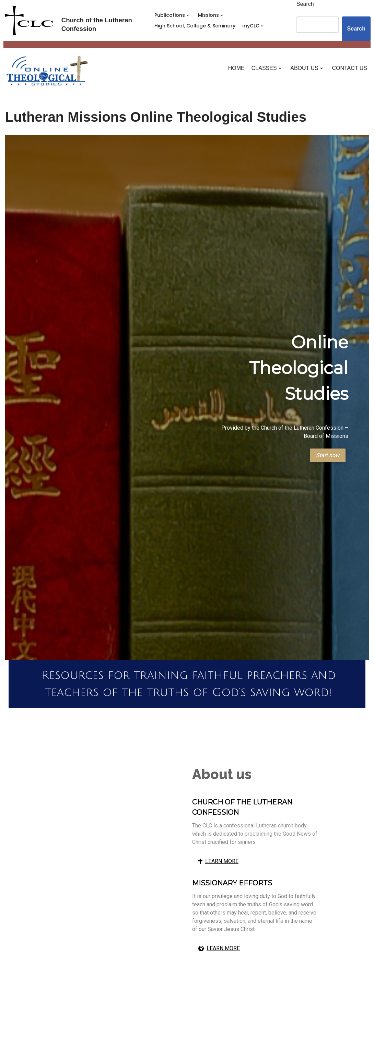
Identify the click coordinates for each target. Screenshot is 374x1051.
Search (305, 4)
